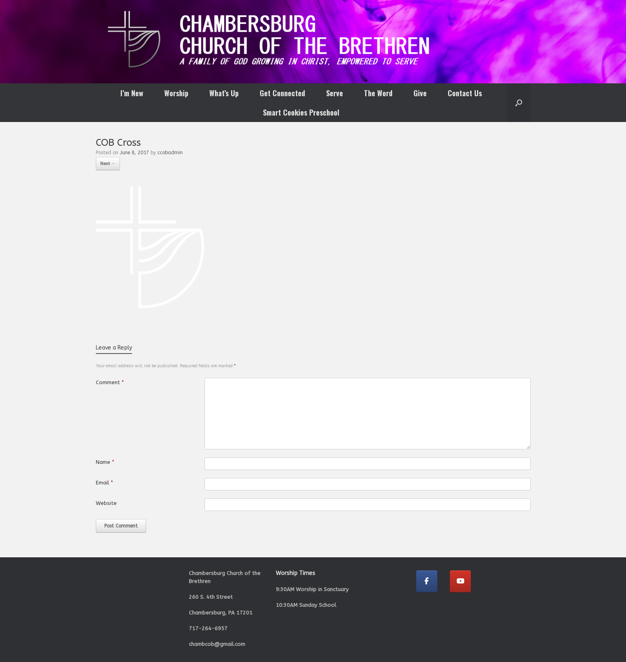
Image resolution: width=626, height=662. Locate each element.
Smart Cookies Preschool (301, 112)
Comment (110, 382)
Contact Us (465, 93)
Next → (108, 163)
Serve (334, 93)
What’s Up (224, 93)
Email (104, 483)
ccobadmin (170, 152)
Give (420, 93)
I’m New (131, 93)
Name (105, 462)
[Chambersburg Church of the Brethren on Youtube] (460, 581)
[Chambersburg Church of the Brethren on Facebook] (427, 581)
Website (106, 503)
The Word (378, 93)
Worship (176, 93)
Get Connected (282, 93)
